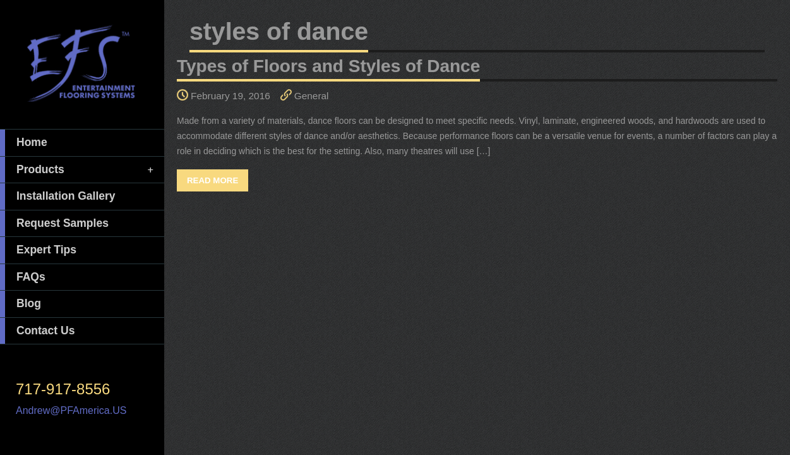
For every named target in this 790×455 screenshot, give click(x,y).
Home (23, 143)
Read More (212, 180)
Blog (20, 304)
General (311, 95)
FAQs (22, 277)
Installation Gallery (58, 196)
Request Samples (54, 223)
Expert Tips (38, 250)
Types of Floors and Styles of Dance (328, 66)
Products (77, 170)
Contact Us (37, 331)
